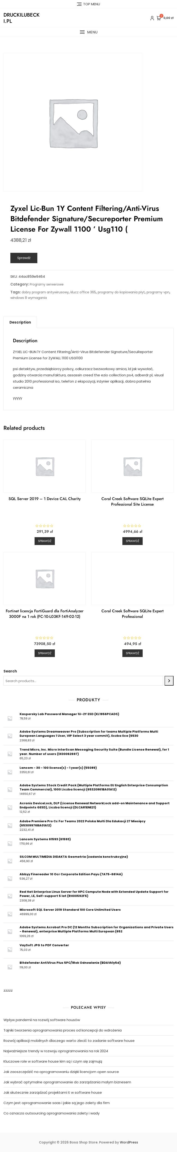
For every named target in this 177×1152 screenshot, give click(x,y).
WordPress (129, 1142)
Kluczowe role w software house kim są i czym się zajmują (52, 1061)
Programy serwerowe (47, 284)
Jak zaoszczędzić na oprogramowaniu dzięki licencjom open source (61, 1071)
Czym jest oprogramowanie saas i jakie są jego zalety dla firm (56, 1102)
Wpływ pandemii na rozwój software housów (41, 1019)
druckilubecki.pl (21, 17)
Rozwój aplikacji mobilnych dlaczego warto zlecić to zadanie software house (69, 1040)
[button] (88, 32)
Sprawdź (23, 258)
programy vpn (158, 292)
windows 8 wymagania (28, 297)
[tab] (20, 322)
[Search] (169, 681)
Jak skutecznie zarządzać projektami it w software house (52, 1092)
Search (10, 671)
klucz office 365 (83, 292)
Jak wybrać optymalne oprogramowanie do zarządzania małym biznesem (67, 1082)
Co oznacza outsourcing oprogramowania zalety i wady (51, 1113)
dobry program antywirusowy (45, 292)
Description (20, 322)
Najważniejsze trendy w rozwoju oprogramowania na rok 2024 (55, 1051)
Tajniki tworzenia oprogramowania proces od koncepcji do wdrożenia (62, 1030)
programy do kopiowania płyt (121, 292)
